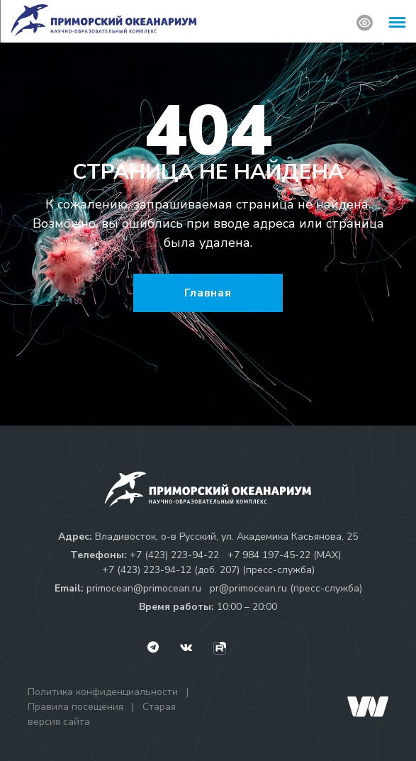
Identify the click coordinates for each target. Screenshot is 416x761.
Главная (208, 293)
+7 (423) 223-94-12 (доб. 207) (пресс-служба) (208, 570)
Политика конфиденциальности (103, 692)
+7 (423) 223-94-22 (174, 555)
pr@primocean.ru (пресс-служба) (286, 588)
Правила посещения (75, 706)
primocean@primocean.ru (143, 588)
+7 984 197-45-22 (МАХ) (284, 555)
